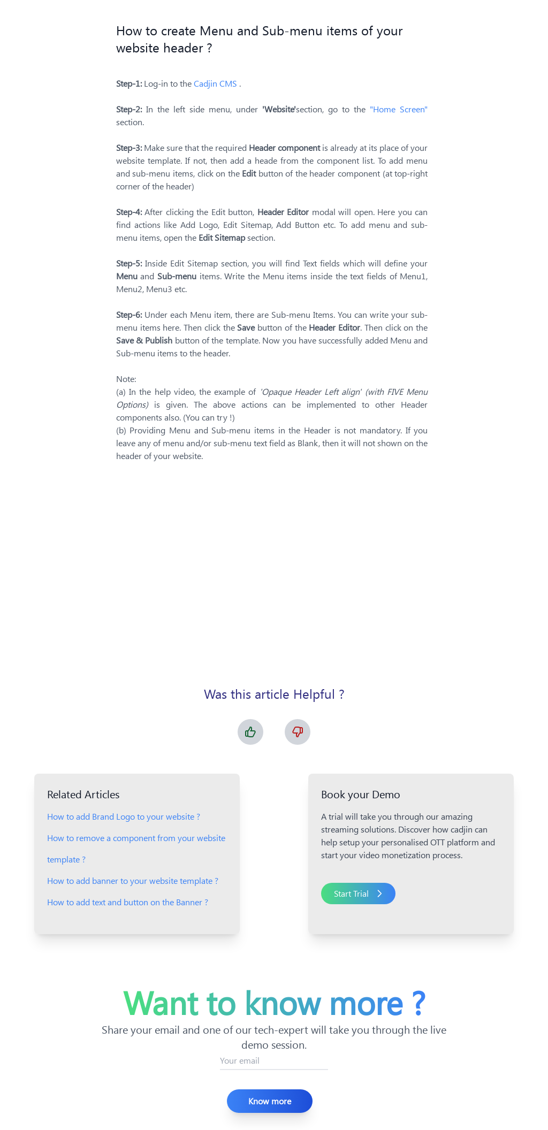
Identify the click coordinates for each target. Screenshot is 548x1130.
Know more (269, 1100)
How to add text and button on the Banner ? (127, 901)
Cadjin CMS (216, 83)
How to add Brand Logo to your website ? (123, 816)
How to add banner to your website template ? (132, 880)
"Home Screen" (399, 108)
